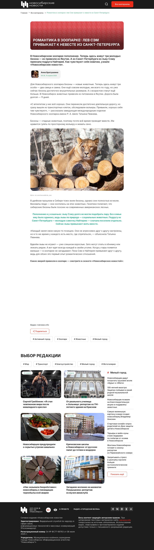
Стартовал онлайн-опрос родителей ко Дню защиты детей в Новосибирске (120, 426)
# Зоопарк (62, 339)
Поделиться (40, 331)
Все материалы (122, 4)
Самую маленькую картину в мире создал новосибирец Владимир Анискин (119, 415)
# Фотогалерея (109, 364)
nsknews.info (125, 520)
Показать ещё (117, 474)
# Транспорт (42, 364)
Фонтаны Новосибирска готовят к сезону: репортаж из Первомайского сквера (119, 449)
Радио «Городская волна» (87, 509)
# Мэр (26, 364)
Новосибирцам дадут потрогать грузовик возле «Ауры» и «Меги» (119, 380)
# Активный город (41, 339)
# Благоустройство (64, 364)
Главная (24, 13)
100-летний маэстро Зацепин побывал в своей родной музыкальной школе (119, 391)
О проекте (64, 509)
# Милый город (100, 339)
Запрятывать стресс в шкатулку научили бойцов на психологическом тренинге (117, 462)
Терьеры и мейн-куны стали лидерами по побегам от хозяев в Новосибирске (117, 437)
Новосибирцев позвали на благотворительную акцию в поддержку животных (118, 403)
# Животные (80, 339)
